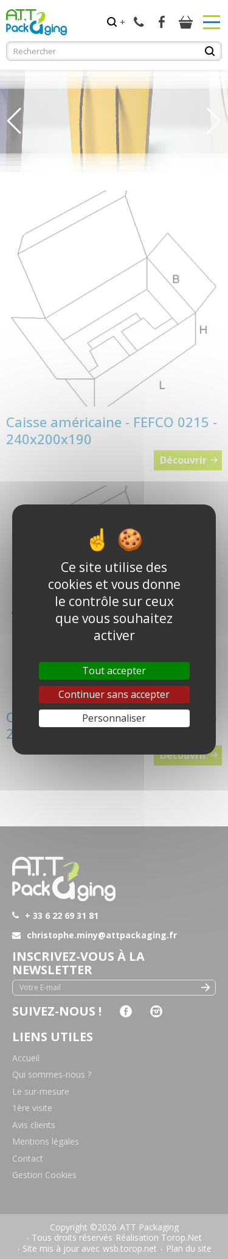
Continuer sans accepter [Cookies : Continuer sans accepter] (114, 694)
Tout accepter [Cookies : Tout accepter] (114, 670)
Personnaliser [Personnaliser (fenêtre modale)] (114, 718)
